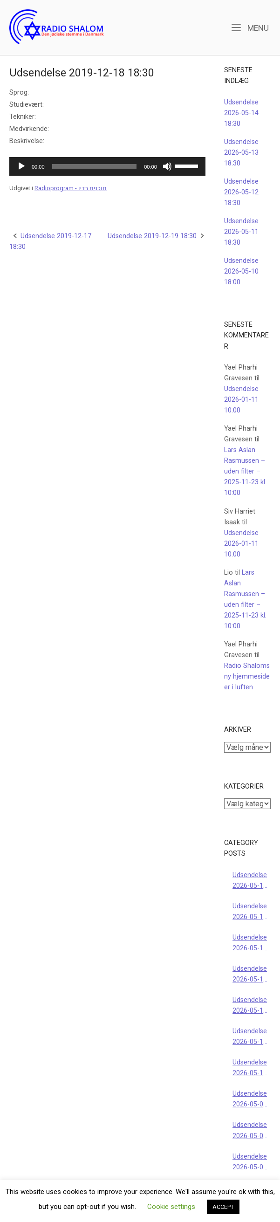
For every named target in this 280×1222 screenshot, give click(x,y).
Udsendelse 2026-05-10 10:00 (249, 1068)
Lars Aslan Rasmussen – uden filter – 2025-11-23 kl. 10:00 (245, 471)
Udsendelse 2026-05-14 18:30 (241, 113)
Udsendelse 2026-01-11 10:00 (241, 399)
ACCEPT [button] (223, 1206)
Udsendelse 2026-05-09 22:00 (249, 1100)
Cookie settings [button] (171, 1206)
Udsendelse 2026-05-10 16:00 (249, 1037)
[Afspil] (21, 166)
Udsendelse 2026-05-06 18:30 (249, 1163)
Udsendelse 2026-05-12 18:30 (241, 192)
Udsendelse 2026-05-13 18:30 (241, 152)
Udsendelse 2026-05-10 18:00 (241, 271)
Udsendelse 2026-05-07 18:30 (249, 1131)
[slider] (94, 166)
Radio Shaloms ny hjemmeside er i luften (247, 676)
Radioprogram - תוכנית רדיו (70, 188)
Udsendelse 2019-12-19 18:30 (152, 236)
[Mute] (167, 166)
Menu (250, 27)
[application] (107, 166)
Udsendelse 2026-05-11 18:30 (241, 232)
